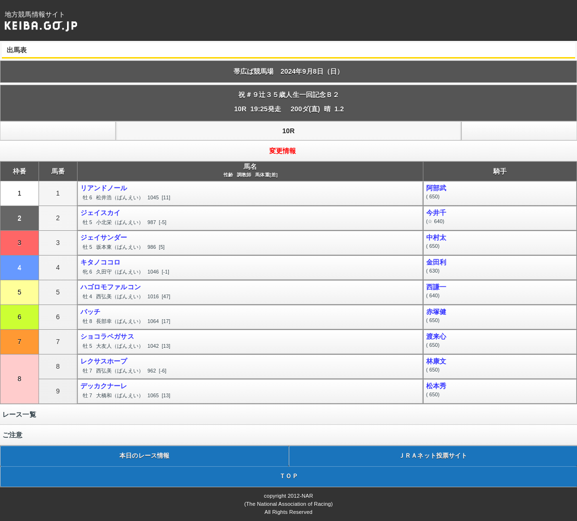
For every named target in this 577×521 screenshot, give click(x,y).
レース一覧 (19, 414)
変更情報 (282, 151)
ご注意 (12, 435)
